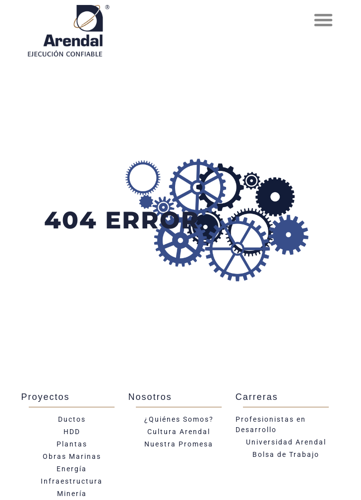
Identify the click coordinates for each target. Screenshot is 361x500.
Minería (72, 494)
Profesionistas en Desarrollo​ (271, 424)
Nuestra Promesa (178, 444)
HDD (71, 432)
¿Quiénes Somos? (179, 419)
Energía (72, 469)
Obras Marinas (72, 456)
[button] (323, 20)
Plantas (72, 444)
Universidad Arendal (286, 442)
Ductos (72, 419)
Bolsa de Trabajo (285, 454)
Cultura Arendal (178, 432)
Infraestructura (72, 481)
